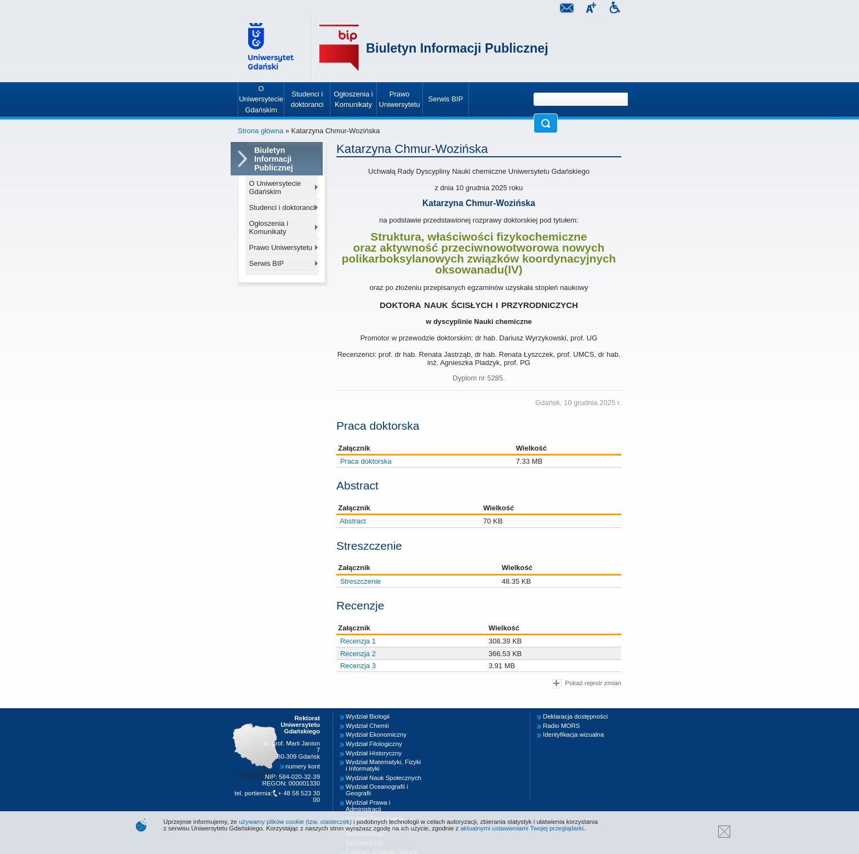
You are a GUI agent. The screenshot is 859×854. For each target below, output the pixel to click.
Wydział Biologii (368, 716)
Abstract (353, 521)
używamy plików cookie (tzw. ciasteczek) (295, 821)
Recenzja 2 (358, 654)
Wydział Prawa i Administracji (368, 805)
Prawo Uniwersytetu (281, 247)
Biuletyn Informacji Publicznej (457, 48)
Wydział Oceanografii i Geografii (377, 789)
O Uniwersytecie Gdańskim (275, 187)
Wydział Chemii (367, 725)
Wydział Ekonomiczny (376, 734)
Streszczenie (360, 581)
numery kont (302, 766)
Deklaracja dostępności (575, 716)
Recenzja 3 (358, 666)
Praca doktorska (366, 461)
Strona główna (260, 131)
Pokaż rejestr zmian (586, 683)
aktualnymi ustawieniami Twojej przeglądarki (521, 828)
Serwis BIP (266, 263)
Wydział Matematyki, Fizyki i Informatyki (383, 765)
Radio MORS (561, 725)
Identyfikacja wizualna (573, 734)
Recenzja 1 (358, 641)
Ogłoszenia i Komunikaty (269, 227)
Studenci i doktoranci (282, 207)
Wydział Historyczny (374, 753)
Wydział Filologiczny (374, 744)
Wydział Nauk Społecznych (383, 778)
